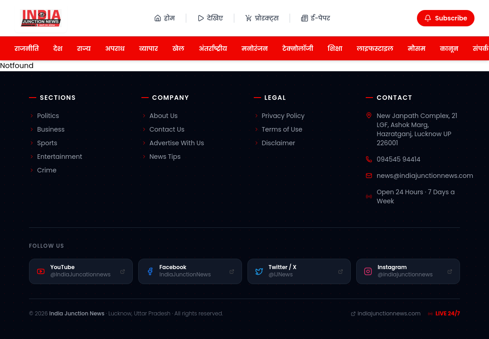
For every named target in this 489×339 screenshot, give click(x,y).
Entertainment (55, 156)
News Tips (161, 156)
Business (47, 129)
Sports (43, 142)
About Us (159, 115)
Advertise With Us (172, 142)
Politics (44, 115)
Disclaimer (274, 142)
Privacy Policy (279, 115)
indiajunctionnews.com (386, 313)
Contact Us (162, 129)
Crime (43, 170)
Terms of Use (278, 129)
